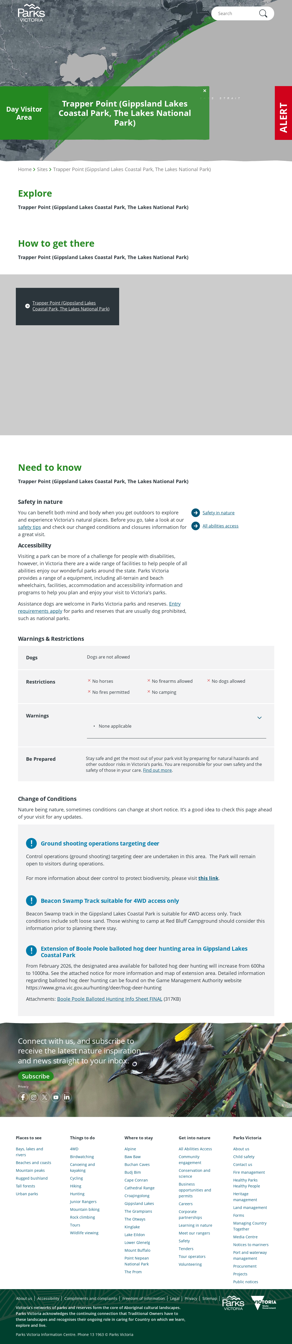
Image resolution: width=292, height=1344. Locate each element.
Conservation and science (194, 1173)
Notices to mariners (251, 1244)
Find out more (157, 770)
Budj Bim (133, 1172)
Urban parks (27, 1193)
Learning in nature (195, 1225)
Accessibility (48, 1298)
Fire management (249, 1172)
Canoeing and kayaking (82, 1167)
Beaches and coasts (33, 1162)
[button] (263, 13)
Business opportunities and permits (195, 1190)
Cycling (76, 1178)
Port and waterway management (250, 1255)
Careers (186, 1203)
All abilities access (221, 526)
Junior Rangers (83, 1201)
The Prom (133, 1271)
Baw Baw (133, 1156)
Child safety (243, 1156)
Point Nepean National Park (137, 1261)
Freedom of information (143, 1298)
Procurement (245, 1266)
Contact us (242, 1164)
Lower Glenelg (137, 1242)
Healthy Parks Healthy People (246, 1183)
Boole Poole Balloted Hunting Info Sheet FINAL (109, 999)
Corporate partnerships (190, 1214)
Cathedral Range (140, 1187)
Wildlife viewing (84, 1232)
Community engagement (190, 1159)
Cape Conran (136, 1180)
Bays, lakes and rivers (29, 1151)
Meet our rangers (194, 1233)
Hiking (75, 1186)
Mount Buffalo (137, 1250)
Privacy (23, 1086)
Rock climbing (82, 1217)
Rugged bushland (32, 1178)
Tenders (186, 1248)
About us (241, 1148)
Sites (42, 169)
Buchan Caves (137, 1164)
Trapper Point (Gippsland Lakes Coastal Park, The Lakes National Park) (132, 169)
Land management (250, 1207)
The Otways (135, 1219)
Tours (75, 1225)
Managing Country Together (250, 1226)
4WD (74, 1148)
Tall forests (25, 1186)
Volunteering (190, 1264)
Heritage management (245, 1196)
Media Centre (245, 1236)
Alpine (130, 1148)
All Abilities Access (195, 1148)
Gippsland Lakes (139, 1203)
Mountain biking (85, 1209)
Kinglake (132, 1226)
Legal (175, 1298)
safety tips (29, 527)
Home (25, 169)
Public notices (245, 1281)
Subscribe (36, 1076)
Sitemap (209, 1298)
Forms (238, 1215)
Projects (240, 1273)
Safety (184, 1240)
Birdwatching (82, 1156)
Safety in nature (219, 513)
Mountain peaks (30, 1170)
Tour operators (192, 1256)
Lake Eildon (135, 1234)
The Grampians (138, 1211)
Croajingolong (137, 1195)
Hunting (77, 1193)
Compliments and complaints (90, 1298)
